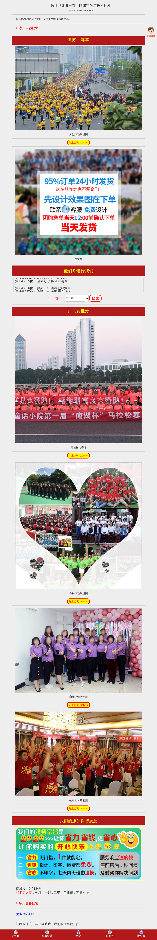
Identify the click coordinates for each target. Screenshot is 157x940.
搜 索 (95, 298)
